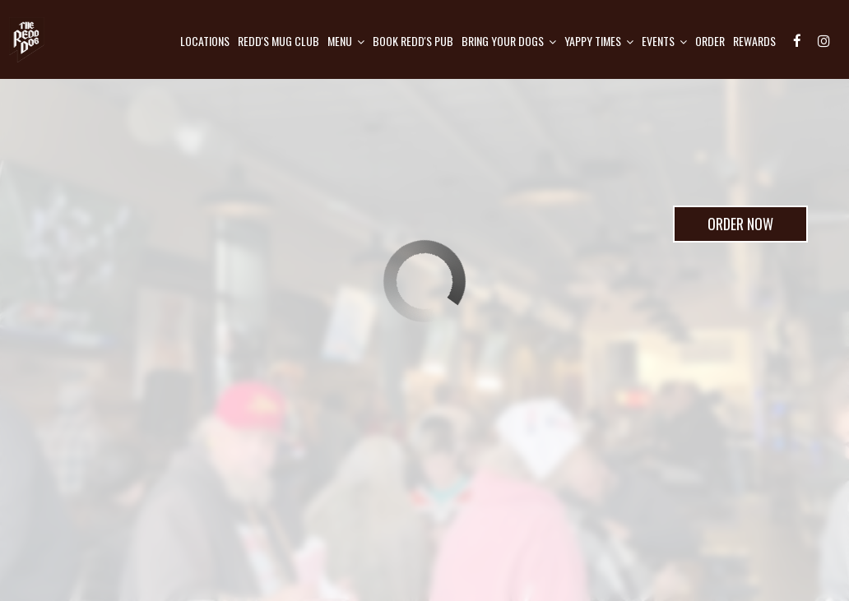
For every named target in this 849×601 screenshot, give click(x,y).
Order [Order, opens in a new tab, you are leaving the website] (710, 41)
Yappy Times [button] (598, 41)
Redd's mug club (278, 41)
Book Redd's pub (413, 41)
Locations (205, 41)
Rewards (754, 41)
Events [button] (664, 41)
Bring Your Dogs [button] (509, 41)
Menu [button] (345, 41)
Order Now (723, 228)
